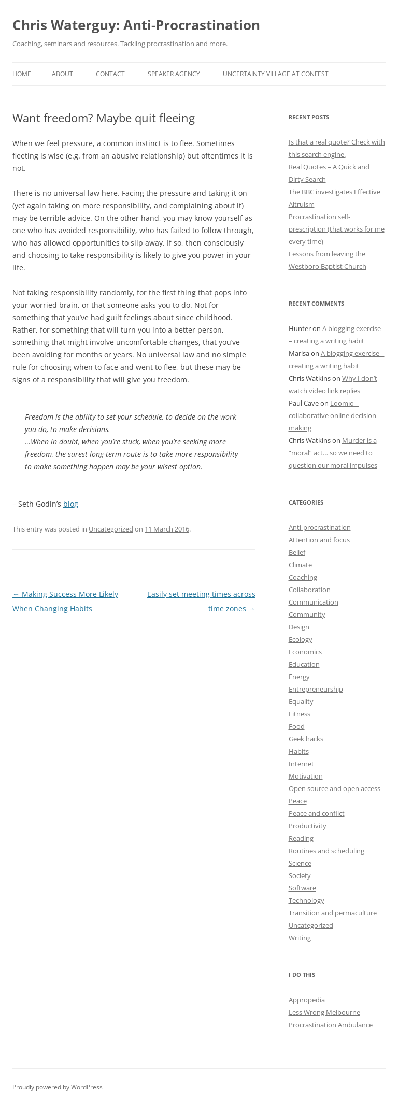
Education (304, 664)
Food (297, 726)
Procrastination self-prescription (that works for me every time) (337, 229)
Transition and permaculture (333, 912)
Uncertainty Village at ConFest (276, 73)
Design (299, 626)
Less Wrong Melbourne (324, 1012)
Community (307, 614)
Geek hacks (306, 738)
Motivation (306, 776)
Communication (313, 602)
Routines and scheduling (326, 850)
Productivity (307, 825)
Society (300, 875)
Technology (306, 900)
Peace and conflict (317, 813)
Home (21, 73)
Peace (298, 801)
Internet (301, 763)
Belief (297, 552)
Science (300, 863)
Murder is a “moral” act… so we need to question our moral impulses (333, 453)
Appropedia (307, 999)
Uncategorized (111, 529)
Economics (305, 651)
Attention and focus (319, 539)
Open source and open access (334, 788)
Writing (300, 937)
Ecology (300, 639)
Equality (301, 701)
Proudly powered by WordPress (57, 1087)
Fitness (299, 714)
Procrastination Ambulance (331, 1024)
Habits (299, 751)
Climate (300, 564)
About (62, 73)
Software (302, 888)
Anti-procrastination (320, 527)
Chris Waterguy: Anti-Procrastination (136, 25)
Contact (110, 73)
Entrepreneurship (316, 689)
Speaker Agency (174, 73)
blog (70, 504)
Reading (301, 838)
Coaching (303, 577)
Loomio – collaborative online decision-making (333, 415)
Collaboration (310, 589)
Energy (299, 676)
